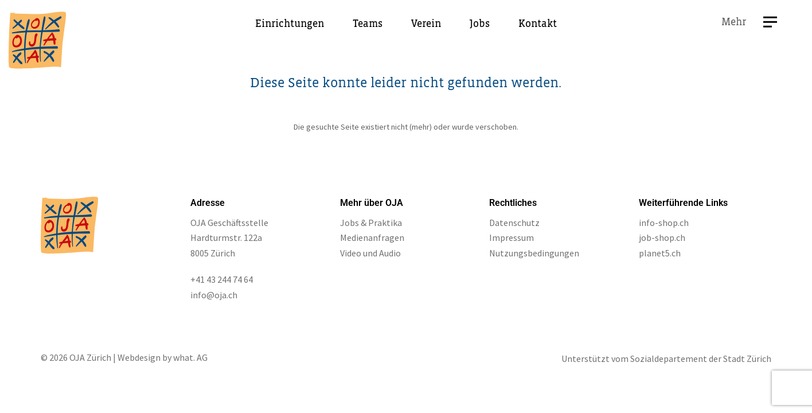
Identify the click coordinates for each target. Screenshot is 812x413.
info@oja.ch (213, 295)
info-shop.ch (664, 222)
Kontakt (537, 24)
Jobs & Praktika (371, 222)
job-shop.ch (662, 237)
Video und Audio (370, 253)
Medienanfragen (372, 237)
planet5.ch (660, 253)
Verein (426, 24)
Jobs (480, 24)
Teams (367, 24)
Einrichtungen (289, 24)
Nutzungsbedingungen (534, 253)
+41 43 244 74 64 (221, 279)
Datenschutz (514, 222)
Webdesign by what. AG (163, 357)
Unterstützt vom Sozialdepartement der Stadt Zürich (666, 358)
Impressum (511, 237)
